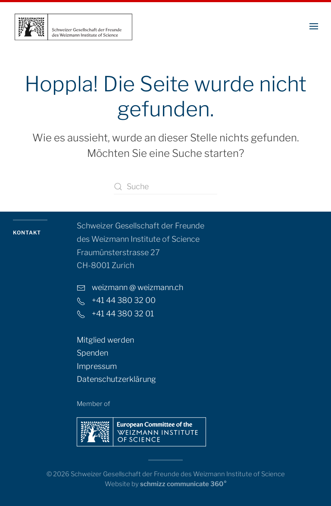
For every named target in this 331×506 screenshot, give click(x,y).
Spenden (92, 352)
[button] (313, 26)
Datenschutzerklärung (116, 379)
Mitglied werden (105, 339)
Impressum (97, 366)
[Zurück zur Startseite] (73, 26)
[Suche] (165, 186)
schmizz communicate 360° (183, 484)
